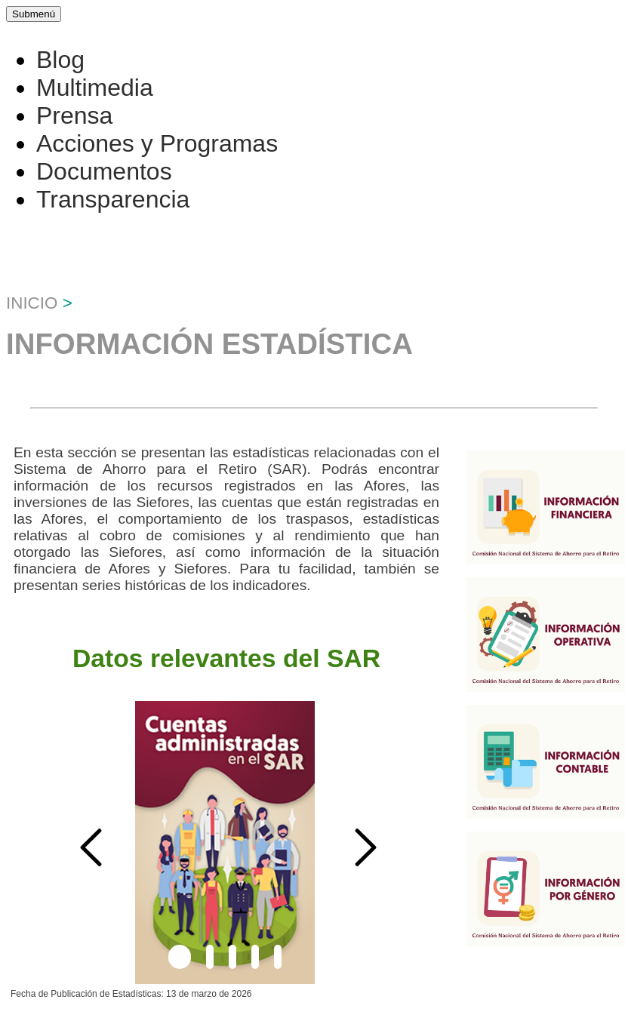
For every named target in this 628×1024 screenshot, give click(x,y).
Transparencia (112, 199)
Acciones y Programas (157, 143)
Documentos (104, 171)
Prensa (74, 115)
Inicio (31, 303)
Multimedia (94, 87)
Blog (60, 59)
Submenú (33, 14)
